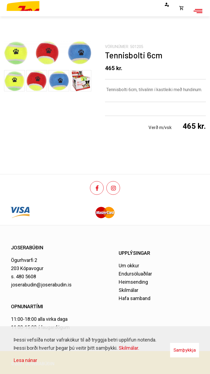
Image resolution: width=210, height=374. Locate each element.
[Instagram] (113, 188)
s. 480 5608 (23, 276)
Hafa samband (134, 298)
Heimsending (133, 282)
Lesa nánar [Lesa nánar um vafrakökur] (25, 360)
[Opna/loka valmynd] (197, 11)
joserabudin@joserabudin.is (41, 285)
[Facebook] (97, 188)
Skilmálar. (129, 348)
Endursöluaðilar (135, 274)
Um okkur (129, 265)
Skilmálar (128, 290)
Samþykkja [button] (184, 350)
